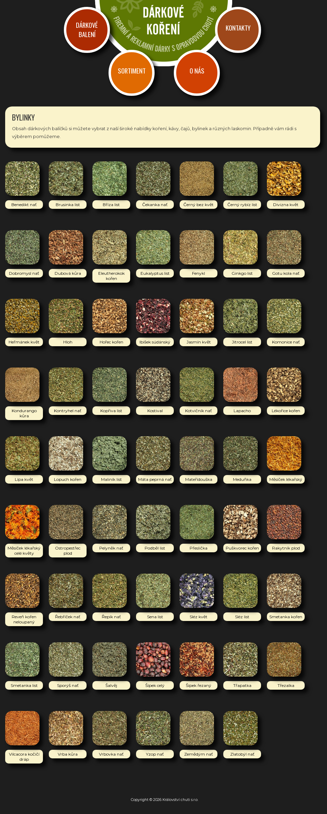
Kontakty (238, 27)
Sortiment (132, 70)
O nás (197, 70)
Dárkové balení (87, 29)
